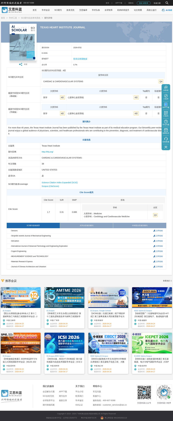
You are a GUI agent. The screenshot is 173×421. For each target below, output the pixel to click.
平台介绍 (79, 391)
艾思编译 (83, 10)
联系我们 (79, 396)
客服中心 (97, 396)
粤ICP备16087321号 (88, 418)
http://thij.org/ (47, 152)
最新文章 (63, 400)
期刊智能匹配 (49, 405)
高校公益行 (152, 10)
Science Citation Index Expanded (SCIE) (60, 182)
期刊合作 (63, 396)
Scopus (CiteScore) (50, 186)
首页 (107, 3)
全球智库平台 (49, 400)
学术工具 (13, 18)
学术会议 (46, 10)
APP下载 (63, 391)
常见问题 (97, 391)
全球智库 (109, 10)
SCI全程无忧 (48, 396)
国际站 (131, 3)
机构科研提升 (123, 10)
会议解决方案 (49, 391)
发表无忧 (70, 10)
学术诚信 (79, 400)
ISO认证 (79, 405)
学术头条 (96, 10)
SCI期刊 (58, 10)
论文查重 (138, 10)
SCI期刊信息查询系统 (30, 18)
